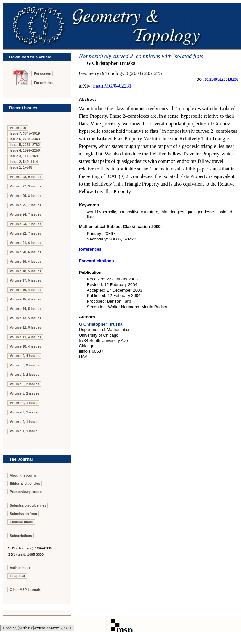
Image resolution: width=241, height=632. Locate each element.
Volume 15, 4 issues (25, 299)
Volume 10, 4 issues (25, 346)
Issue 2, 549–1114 (24, 162)
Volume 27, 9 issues (25, 186)
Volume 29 (18, 128)
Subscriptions (21, 535)
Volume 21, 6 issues (25, 243)
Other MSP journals (25, 589)
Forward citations (96, 260)
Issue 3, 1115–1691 (25, 156)
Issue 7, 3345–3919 (25, 133)
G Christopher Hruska (101, 324)
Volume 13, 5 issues (25, 318)
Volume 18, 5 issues (25, 271)
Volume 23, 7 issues (25, 224)
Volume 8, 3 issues (25, 365)
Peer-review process (26, 492)
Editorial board (21, 522)
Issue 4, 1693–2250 (25, 150)
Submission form (23, 514)
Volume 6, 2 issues (25, 384)
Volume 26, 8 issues (25, 195)
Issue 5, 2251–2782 (25, 145)
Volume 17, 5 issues (25, 280)
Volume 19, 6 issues (25, 261)
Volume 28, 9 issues (25, 177)
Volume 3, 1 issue (24, 412)
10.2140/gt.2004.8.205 (221, 79)
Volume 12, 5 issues (25, 327)
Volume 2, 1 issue (24, 422)
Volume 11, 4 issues (25, 337)
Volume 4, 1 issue (24, 403)
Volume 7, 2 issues (25, 374)
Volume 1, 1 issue (24, 431)
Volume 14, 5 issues (25, 309)
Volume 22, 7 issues (25, 233)
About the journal (23, 475)
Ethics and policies (25, 483)
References (90, 249)
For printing (43, 82)
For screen (42, 73)
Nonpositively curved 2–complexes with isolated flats (141, 56)
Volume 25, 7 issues (25, 205)
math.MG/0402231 (112, 86)
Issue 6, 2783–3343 (25, 139)
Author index (20, 568)
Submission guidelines (28, 505)
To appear (17, 576)
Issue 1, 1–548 (21, 167)
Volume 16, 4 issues (25, 290)
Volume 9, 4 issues (25, 356)
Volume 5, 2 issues (25, 393)
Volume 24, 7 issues (25, 214)
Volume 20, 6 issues (25, 252)
